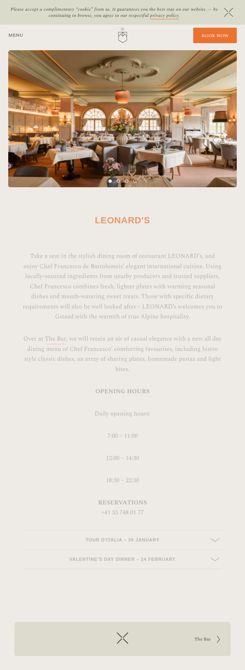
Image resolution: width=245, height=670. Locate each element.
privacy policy (164, 15)
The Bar (55, 346)
